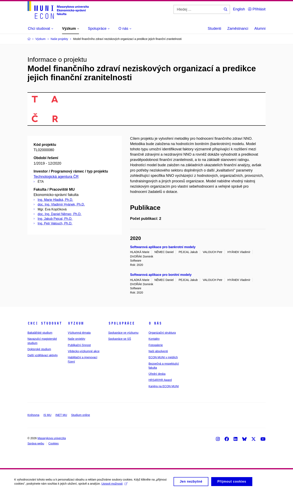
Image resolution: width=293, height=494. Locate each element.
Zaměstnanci (237, 28)
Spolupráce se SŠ (119, 338)
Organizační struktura (162, 332)
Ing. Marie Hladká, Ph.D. (55, 199)
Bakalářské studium (39, 332)
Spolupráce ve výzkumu (123, 332)
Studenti (214, 28)
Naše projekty (76, 338)
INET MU (61, 415)
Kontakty (154, 338)
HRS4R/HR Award (160, 380)
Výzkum (76, 323)
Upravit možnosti (114, 485)
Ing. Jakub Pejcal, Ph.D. (55, 218)
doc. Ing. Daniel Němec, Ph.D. (59, 214)
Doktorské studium (39, 349)
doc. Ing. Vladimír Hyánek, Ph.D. (61, 204)
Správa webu (35, 443)
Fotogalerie (156, 345)
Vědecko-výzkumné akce (83, 351)
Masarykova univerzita (51, 438)
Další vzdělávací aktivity (42, 355)
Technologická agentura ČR (56, 177)
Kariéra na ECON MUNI (164, 386)
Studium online (80, 415)
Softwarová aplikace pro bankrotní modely (163, 247)
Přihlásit (257, 9)
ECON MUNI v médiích (163, 357)
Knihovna (33, 415)
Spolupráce (121, 323)
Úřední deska (157, 373)
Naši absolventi (158, 351)
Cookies (53, 443)
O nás (155, 323)
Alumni (260, 28)
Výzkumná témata (79, 332)
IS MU (47, 415)
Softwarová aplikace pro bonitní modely (160, 274)
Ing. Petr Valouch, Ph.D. (55, 223)
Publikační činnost (79, 345)
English (239, 9)
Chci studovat (44, 323)
